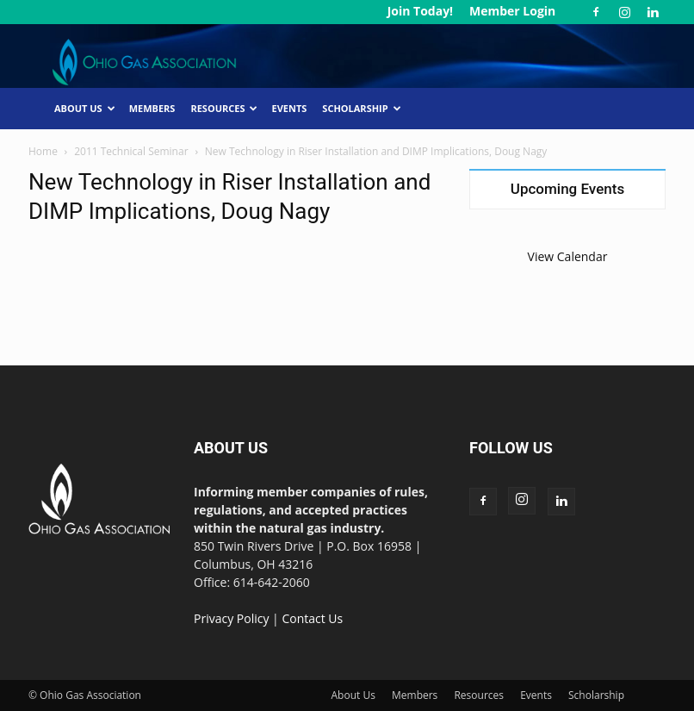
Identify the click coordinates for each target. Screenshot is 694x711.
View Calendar (568, 256)
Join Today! (420, 11)
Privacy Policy (231, 618)
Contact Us (312, 618)
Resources (223, 108)
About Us (84, 108)
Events (289, 108)
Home (43, 151)
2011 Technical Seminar (131, 151)
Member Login (512, 11)
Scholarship (361, 108)
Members (152, 108)
